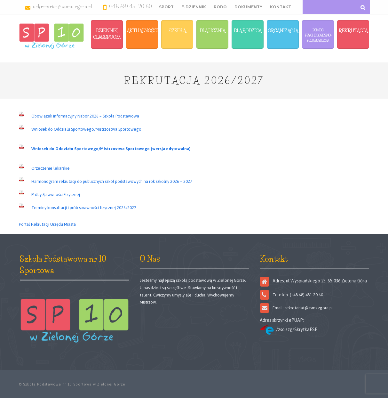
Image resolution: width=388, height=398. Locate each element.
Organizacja (283, 31)
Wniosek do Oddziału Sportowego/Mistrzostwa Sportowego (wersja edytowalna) (111, 148)
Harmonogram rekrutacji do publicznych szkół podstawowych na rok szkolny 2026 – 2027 (111, 181)
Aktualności (142, 31)
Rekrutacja (353, 31)
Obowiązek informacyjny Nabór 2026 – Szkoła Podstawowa (85, 116)
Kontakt (280, 6)
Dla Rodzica (247, 31)
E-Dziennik (193, 6)
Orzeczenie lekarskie (50, 168)
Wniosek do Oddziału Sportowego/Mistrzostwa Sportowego (86, 129)
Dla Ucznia (212, 31)
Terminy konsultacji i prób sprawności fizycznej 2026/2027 (83, 207)
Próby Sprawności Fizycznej (55, 194)
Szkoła (177, 31)
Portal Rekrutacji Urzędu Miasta (47, 224)
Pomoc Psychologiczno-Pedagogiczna (318, 35)
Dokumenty (248, 6)
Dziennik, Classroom (107, 34)
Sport (166, 6)
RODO (220, 6)
